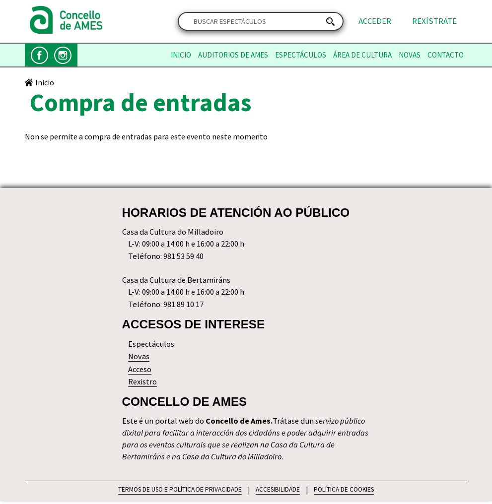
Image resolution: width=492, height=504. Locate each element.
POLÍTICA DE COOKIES (345, 492)
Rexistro (142, 383)
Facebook (39, 55)
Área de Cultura (362, 55)
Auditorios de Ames (233, 55)
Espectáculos (300, 55)
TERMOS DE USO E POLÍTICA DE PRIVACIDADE (178, 492)
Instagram (62, 55)
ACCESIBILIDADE (278, 492)
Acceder (374, 21)
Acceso (140, 370)
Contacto (445, 55)
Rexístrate (434, 21)
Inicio (181, 55)
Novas (410, 55)
